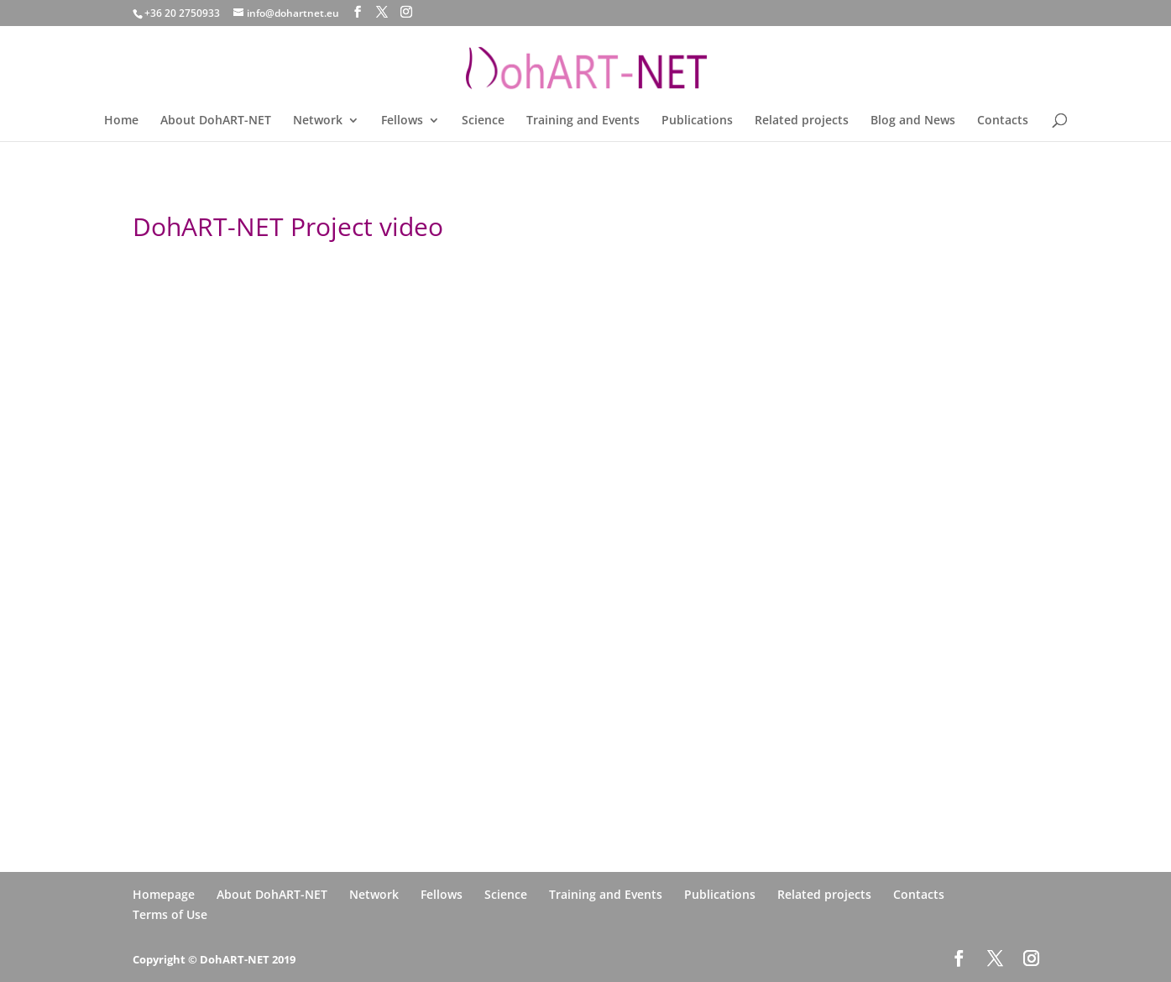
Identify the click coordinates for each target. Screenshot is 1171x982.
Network (317, 121)
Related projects (802, 121)
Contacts (1002, 121)
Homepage (164, 894)
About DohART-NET (215, 121)
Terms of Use (170, 914)
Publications (697, 121)
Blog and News (912, 121)
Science (483, 121)
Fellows (402, 121)
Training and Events (583, 121)
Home (121, 121)
